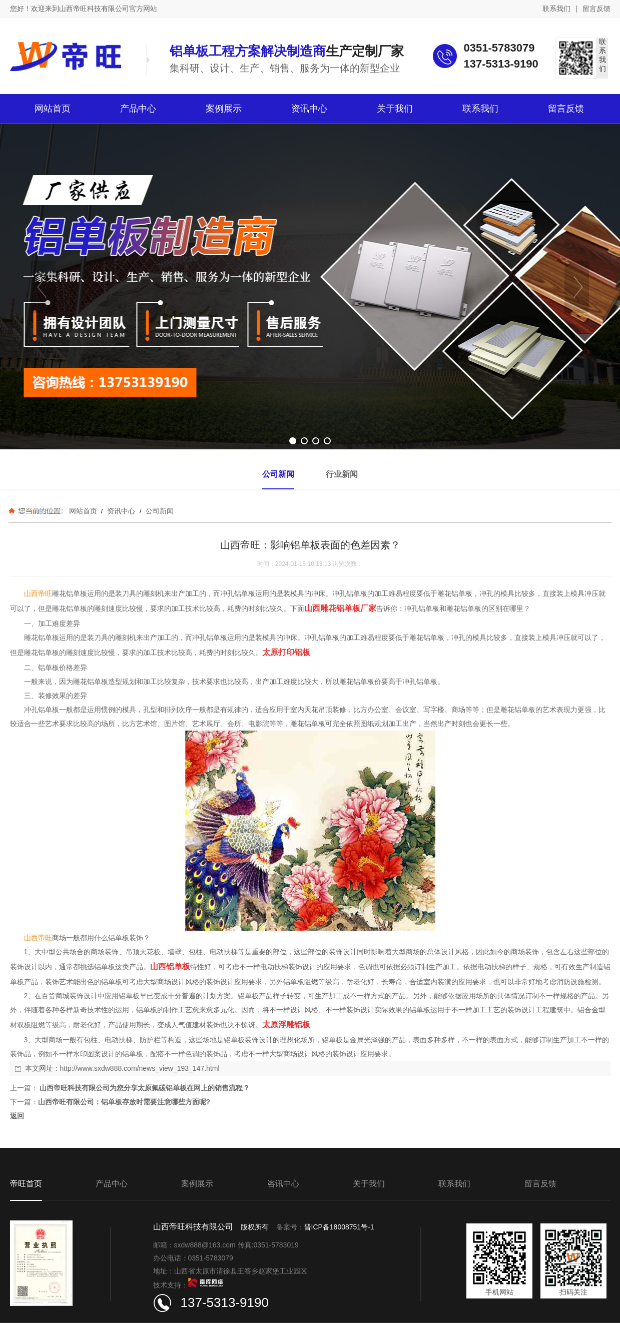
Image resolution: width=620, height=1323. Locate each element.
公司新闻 (159, 511)
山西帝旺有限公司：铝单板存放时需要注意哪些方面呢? (124, 1102)
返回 (17, 1116)
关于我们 (369, 1183)
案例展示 (197, 1183)
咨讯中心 (283, 1183)
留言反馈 (596, 9)
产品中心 (112, 1183)
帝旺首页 (26, 1183)
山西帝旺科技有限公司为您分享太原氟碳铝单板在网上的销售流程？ (144, 1088)
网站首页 (83, 511)
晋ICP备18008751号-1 (339, 1227)
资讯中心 (121, 511)
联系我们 (556, 9)
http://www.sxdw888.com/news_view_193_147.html (140, 1068)
